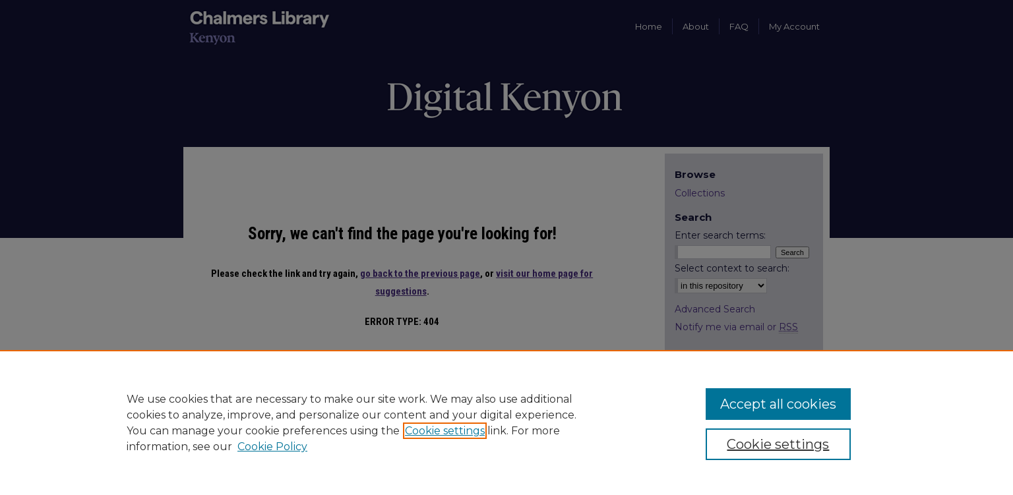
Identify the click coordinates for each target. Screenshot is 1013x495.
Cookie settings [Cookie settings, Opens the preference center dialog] (778, 444)
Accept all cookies (778, 404)
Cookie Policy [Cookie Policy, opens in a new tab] (272, 446)
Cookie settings (445, 430)
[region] (506, 422)
